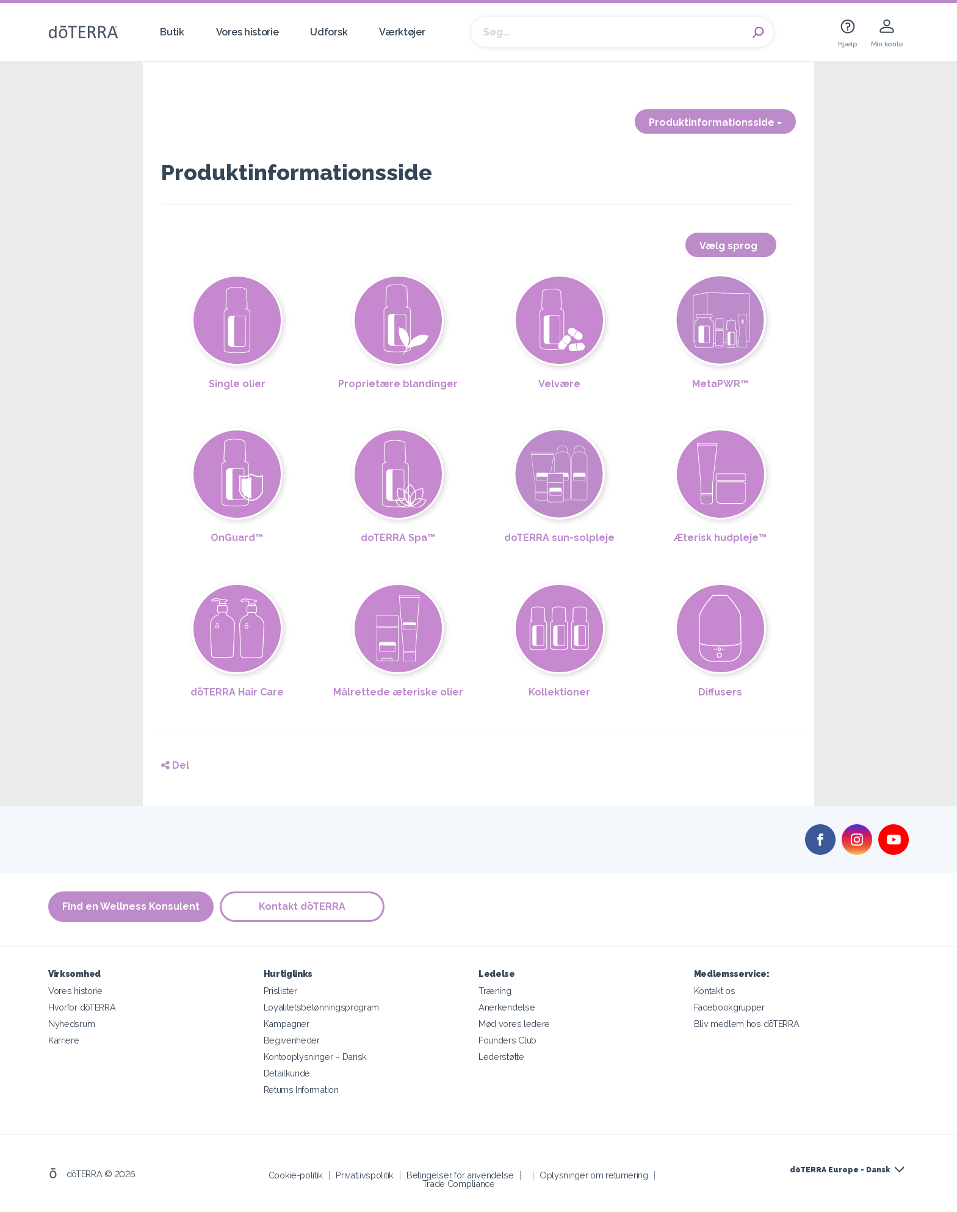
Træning (494, 990)
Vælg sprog (730, 246)
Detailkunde (287, 1073)
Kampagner (286, 1023)
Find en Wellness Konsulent (131, 906)
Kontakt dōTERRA (302, 906)
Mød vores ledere (514, 1023)
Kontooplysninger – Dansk (315, 1056)
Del (175, 765)
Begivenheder (292, 1040)
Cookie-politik (296, 1175)
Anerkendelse (506, 1007)
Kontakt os (714, 990)
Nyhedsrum (71, 1023)
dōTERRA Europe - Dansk (840, 1170)
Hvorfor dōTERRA (81, 1007)
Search (758, 32)
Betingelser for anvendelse (460, 1175)
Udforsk (328, 32)
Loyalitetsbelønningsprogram (322, 1007)
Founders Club (507, 1040)
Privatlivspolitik (365, 1175)
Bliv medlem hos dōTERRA (747, 1023)
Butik (172, 32)
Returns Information (301, 1089)
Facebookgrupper (729, 1007)
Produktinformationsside (715, 122)
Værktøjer (402, 32)
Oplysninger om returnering (594, 1175)
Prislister (280, 990)
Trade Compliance (458, 1183)
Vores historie (247, 32)
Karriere (63, 1040)
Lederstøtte (501, 1056)
